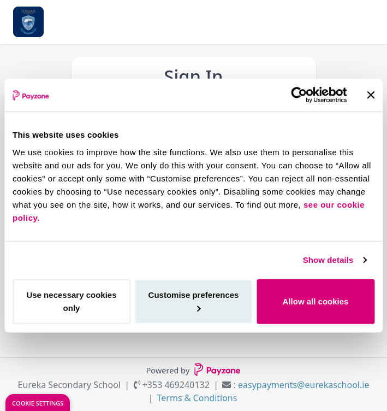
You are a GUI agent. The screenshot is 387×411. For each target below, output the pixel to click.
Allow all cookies (316, 301)
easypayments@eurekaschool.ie (303, 385)
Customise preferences (193, 301)
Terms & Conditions (197, 398)
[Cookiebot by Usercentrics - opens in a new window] (299, 95)
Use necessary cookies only (71, 301)
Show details (328, 260)
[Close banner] (370, 95)
